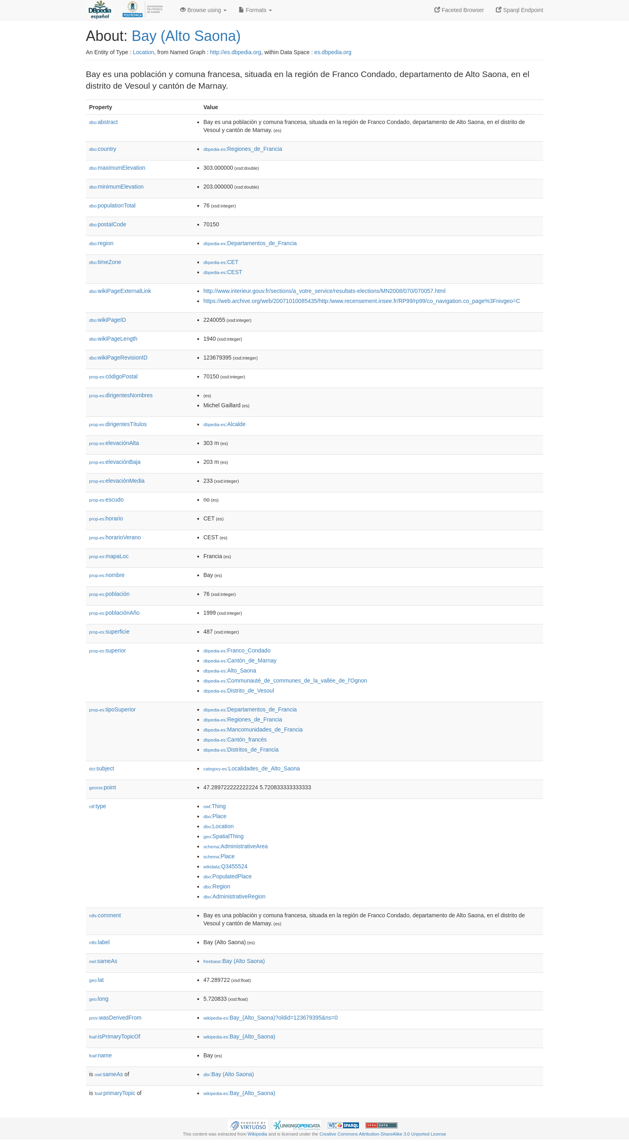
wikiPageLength (113, 338)
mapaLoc (109, 556)
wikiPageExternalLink (120, 291)
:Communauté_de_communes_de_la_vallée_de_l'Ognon (285, 680)
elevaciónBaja (114, 462)
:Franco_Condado (236, 650)
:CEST (222, 272)
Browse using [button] (203, 10)
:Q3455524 (225, 866)
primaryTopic (115, 1093)
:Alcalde (224, 424)
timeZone (105, 262)
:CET (220, 262)
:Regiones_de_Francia (242, 149)
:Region (216, 886)
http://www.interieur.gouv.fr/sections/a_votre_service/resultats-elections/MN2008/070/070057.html (324, 291)
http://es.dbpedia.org (235, 52)
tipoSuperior (112, 709)
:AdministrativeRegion (234, 896)
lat (96, 980)
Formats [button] (255, 10)
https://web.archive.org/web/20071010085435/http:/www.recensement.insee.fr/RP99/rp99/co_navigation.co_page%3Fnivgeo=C (361, 301)
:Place (215, 816)
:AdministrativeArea (235, 846)
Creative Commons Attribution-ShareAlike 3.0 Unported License (382, 1134)
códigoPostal (113, 376)
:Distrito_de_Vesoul (238, 690)
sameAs (103, 961)
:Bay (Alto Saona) (234, 961)
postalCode (107, 224)
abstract (103, 122)
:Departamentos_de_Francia (250, 243)
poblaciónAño (114, 613)
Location (143, 52)
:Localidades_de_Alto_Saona (251, 768)
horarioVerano (115, 537)
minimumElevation (116, 186)
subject (101, 768)
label (99, 942)
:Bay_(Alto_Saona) (239, 1036)
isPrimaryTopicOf (114, 1036)
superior (107, 650)
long (98, 999)
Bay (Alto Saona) (186, 36)
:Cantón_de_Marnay (239, 660)
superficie (109, 631)
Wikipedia (257, 1134)
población (109, 594)
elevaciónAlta (114, 443)
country (102, 149)
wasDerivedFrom (115, 1017)
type (97, 806)
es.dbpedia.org (332, 52)
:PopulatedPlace (227, 876)
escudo (106, 499)
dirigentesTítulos (118, 424)
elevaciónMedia (116, 481)
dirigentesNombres (121, 395)
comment (105, 915)
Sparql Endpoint (519, 10)
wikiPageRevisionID (118, 357)
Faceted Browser (459, 10)
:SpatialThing (223, 836)
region (101, 243)
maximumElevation (117, 168)
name (100, 1055)
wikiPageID (107, 320)
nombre (107, 575)
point (102, 787)
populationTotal (112, 205)
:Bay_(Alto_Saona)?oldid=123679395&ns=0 (270, 1017)
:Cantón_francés (235, 739)
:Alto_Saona (229, 670)
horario (106, 518)
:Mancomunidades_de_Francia (253, 729)
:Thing (214, 806)
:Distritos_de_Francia (241, 749)
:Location (218, 826)
